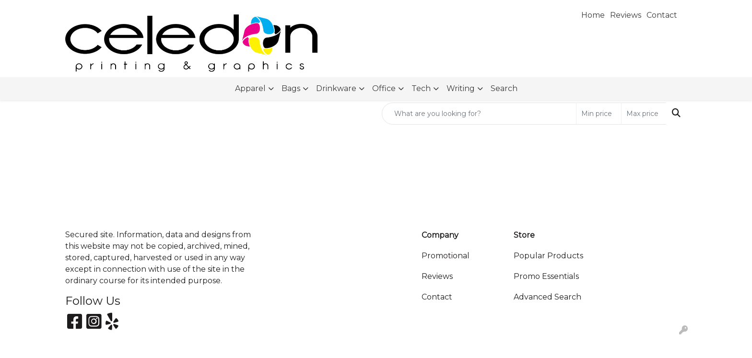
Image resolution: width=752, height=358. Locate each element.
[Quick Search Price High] (644, 114)
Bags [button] (291, 88)
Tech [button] (421, 88)
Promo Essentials (546, 276)
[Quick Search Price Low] (599, 114)
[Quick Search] (479, 114)
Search (504, 88)
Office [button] (384, 88)
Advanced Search (547, 296)
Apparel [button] (250, 88)
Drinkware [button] (336, 88)
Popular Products (548, 255)
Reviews (437, 276)
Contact (437, 296)
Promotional (446, 255)
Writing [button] (460, 88)
